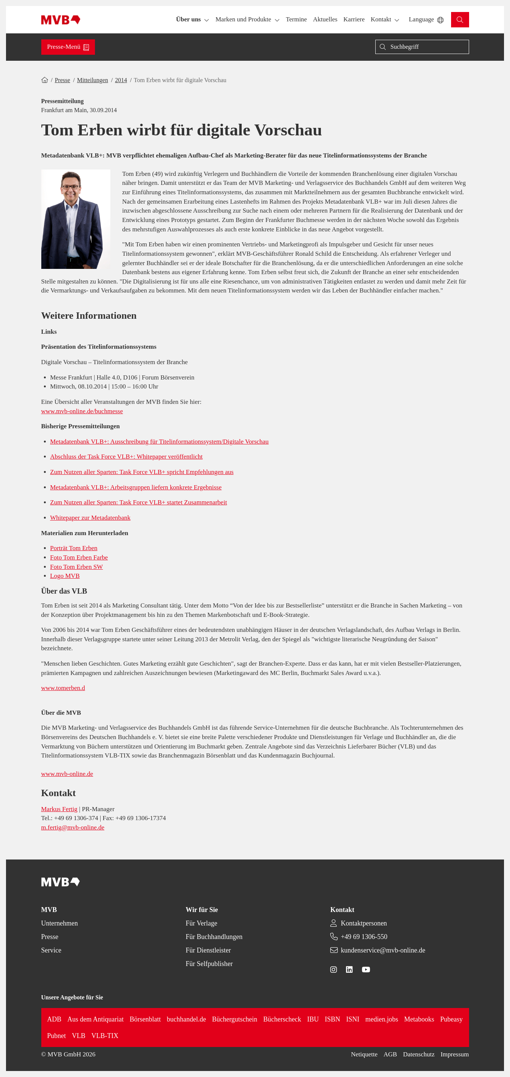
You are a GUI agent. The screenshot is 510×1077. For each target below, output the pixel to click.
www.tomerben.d (63, 688)
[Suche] (422, 47)
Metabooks (419, 1019)
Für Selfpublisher (209, 964)
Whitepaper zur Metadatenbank (90, 517)
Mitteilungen (92, 80)
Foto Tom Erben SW (76, 566)
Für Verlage (201, 923)
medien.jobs (382, 1019)
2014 (121, 80)
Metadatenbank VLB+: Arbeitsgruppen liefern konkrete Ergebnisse (136, 487)
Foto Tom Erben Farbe (79, 557)
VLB (79, 1036)
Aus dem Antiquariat (96, 1019)
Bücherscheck (282, 1019)
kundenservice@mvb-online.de (383, 950)
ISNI (353, 1019)
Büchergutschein (234, 1019)
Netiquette (364, 1054)
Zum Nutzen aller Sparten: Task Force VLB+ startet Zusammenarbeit (138, 502)
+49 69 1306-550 (364, 936)
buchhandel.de (186, 1019)
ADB (54, 1019)
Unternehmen (59, 923)
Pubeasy (451, 1019)
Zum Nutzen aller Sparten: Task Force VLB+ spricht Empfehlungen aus (142, 472)
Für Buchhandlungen (214, 936)
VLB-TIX (105, 1036)
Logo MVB (65, 575)
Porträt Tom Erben (74, 548)
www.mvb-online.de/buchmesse (82, 411)
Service (51, 950)
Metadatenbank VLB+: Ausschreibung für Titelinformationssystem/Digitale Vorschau (159, 441)
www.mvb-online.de (67, 773)
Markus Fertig (59, 809)
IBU (313, 1019)
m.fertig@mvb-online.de (73, 827)
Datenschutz (419, 1054)
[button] (296, 19)
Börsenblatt (145, 1019)
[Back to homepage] (61, 19)
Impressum (455, 1054)
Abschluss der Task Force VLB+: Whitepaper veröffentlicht (126, 456)
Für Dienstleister (208, 950)
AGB (390, 1054)
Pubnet (56, 1036)
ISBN (332, 1019)
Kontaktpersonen (364, 923)
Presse (62, 80)
